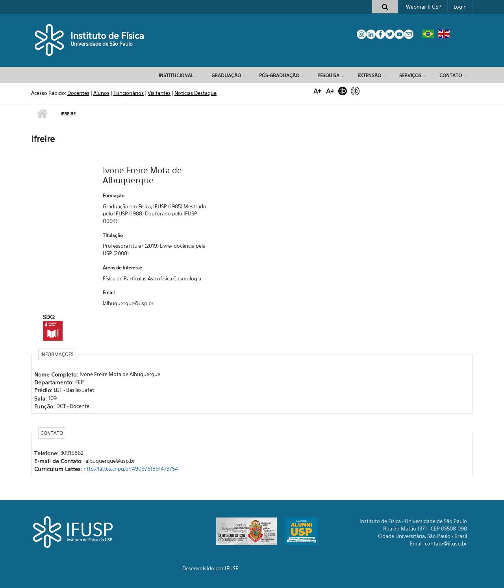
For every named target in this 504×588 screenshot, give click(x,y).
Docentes (78, 93)
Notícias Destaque (195, 93)
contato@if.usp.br (446, 543)
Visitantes (159, 93)
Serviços (410, 75)
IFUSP (232, 568)
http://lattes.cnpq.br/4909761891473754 (130, 469)
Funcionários (128, 93)
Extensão (369, 75)
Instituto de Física (107, 35)
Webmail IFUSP (423, 7)
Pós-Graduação (279, 75)
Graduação (226, 75)
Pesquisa (328, 75)
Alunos (101, 93)
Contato (450, 75)
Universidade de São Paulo (101, 44)
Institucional (176, 75)
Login (460, 7)
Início (42, 114)
